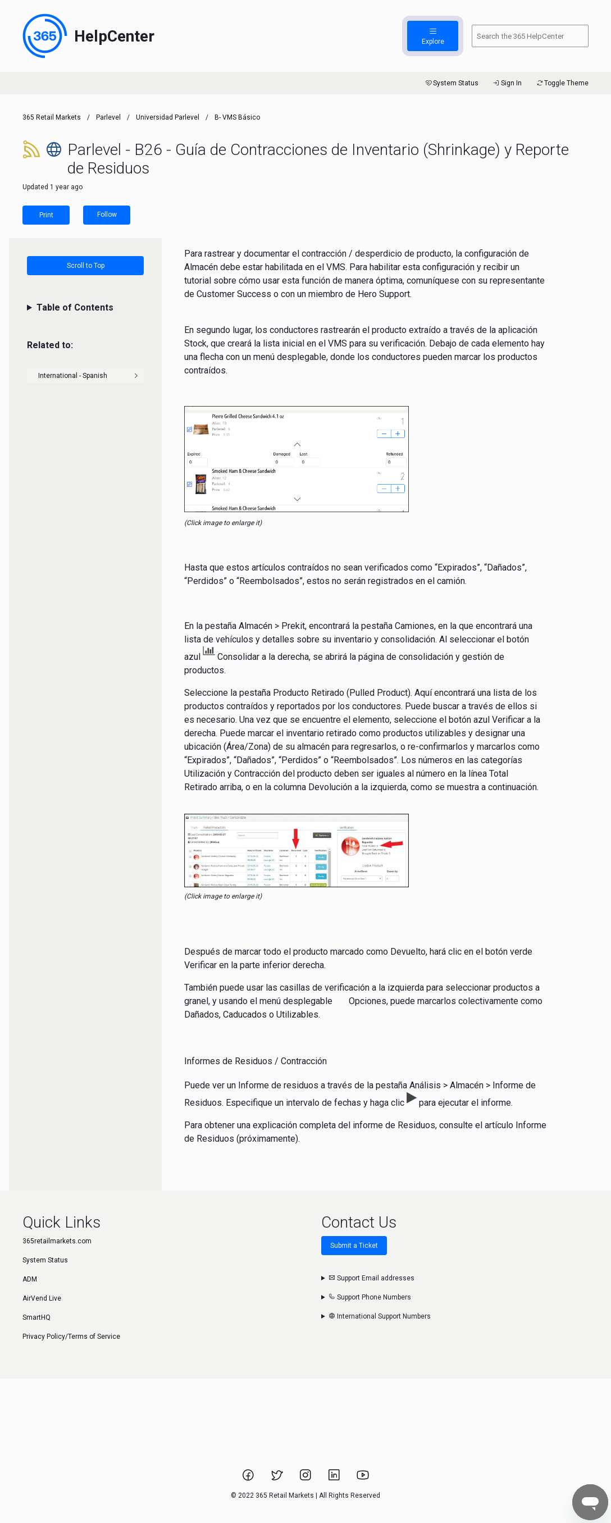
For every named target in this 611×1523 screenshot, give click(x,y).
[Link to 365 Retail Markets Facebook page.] (249, 1479)
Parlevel (108, 117)
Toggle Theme (562, 83)
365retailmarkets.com (57, 1241)
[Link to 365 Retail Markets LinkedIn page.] (335, 1479)
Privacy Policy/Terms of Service (71, 1336)
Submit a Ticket (354, 1246)
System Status (451, 83)
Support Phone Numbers (370, 1297)
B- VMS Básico (237, 117)
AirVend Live (41, 1298)
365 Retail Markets (51, 117)
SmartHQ (36, 1317)
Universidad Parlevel (167, 117)
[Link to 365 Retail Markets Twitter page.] (277, 1479)
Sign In (507, 83)
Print (46, 215)
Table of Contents (75, 307)
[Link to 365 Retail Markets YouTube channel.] (362, 1479)
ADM (29, 1279)
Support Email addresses (371, 1278)
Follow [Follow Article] (107, 214)
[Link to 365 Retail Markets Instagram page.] (306, 1479)
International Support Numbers (380, 1316)
